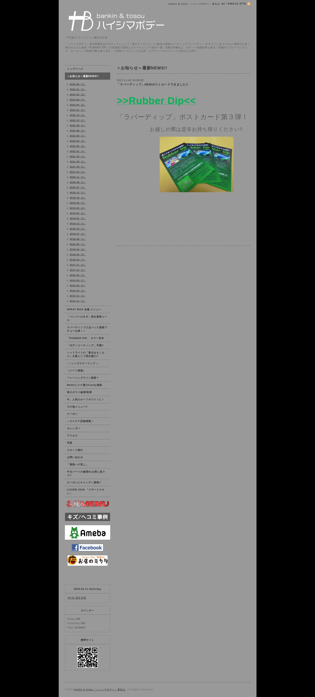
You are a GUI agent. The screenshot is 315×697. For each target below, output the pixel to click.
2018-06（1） (78, 239)
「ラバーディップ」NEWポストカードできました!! (152, 84)
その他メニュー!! (77, 406)
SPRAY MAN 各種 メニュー (84, 309)
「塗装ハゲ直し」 (77, 464)
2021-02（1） (78, 172)
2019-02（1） (78, 213)
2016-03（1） (78, 285)
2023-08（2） (78, 99)
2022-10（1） (78, 120)
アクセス (72, 435)
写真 (69, 442)
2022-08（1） (78, 130)
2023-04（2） (78, 105)
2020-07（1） (78, 187)
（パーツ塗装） (76, 370)
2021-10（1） (78, 156)
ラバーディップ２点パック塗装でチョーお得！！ (87, 329)
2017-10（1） (78, 270)
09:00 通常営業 (77, 597)
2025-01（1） (78, 89)
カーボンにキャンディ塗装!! (84, 482)
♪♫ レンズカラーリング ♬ (82, 363)
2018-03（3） (78, 254)
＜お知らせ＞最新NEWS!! (83, 76)
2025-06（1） (78, 84)
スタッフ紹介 (75, 450)
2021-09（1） (78, 161)
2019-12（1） (78, 192)
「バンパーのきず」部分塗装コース (87, 318)
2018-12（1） (78, 223)
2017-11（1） (78, 265)
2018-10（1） (78, 229)
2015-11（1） (78, 301)
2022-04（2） (78, 141)
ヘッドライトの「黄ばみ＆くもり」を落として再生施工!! (85, 354)
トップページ (75, 69)
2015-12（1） (78, 296)
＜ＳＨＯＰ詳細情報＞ (80, 421)
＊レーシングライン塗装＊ (83, 377)
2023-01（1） (78, 110)
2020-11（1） (78, 177)
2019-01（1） (78, 218)
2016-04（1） (78, 280)
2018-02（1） (78, 259)
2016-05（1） (78, 275)
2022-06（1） (78, 136)
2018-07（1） (78, 234)
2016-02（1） (78, 290)
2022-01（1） (78, 151)
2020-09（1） (78, 182)
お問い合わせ (75, 457)
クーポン (72, 414)
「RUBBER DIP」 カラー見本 (85, 338)
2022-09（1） (78, 125)
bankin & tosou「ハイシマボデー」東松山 (99, 689)
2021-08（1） (78, 167)
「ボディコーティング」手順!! (85, 345)
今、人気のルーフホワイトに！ (85, 399)
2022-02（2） (78, 146)
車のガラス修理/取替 (79, 392)
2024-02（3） (78, 94)
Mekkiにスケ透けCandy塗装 (84, 385)
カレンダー (73, 428)
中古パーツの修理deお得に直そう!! (86, 473)
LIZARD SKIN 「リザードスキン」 (85, 491)
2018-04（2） (78, 249)
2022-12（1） (78, 115)
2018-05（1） (78, 244)
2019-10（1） (78, 198)
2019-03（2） (78, 208)
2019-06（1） (78, 203)
